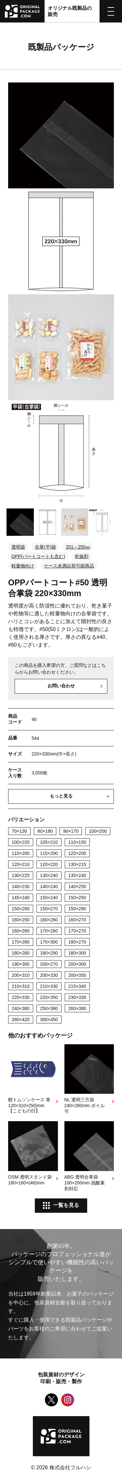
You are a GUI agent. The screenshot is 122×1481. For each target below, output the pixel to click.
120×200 (77, 853)
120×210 (21, 864)
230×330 (77, 997)
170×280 (21, 942)
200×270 (49, 964)
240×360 (21, 1008)
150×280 (77, 908)
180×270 (77, 942)
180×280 (21, 953)
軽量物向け (22, 565)
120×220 (49, 864)
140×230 (21, 886)
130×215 (77, 864)
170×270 (77, 930)
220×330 (21, 997)
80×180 (45, 831)
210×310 (21, 986)
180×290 (49, 953)
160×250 (21, 919)
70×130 (19, 831)
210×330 (49, 986)
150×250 (77, 897)
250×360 (49, 1008)
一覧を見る (66, 1205)
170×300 (49, 942)
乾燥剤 (81, 556)
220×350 (49, 997)
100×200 (98, 831)
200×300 (77, 964)
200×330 (49, 975)
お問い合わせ (61, 685)
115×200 (49, 853)
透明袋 (18, 547)
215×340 (77, 986)
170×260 (49, 930)
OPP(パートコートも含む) (38, 556)
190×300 (21, 964)
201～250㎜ (78, 547)
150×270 (49, 908)
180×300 (77, 953)
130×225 (21, 875)
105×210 (49, 842)
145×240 (21, 897)
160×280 (21, 930)
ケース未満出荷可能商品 (69, 565)
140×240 (49, 886)
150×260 (21, 908)
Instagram (67, 1399)
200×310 (21, 975)
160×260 (49, 919)
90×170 (70, 831)
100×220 (21, 842)
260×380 (77, 1008)
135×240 (77, 875)
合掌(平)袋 (45, 547)
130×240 (49, 875)
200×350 (77, 975)
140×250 (77, 886)
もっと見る (61, 796)
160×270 (77, 919)
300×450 (49, 1019)
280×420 (21, 1019)
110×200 (21, 853)
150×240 (49, 897)
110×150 (77, 842)
